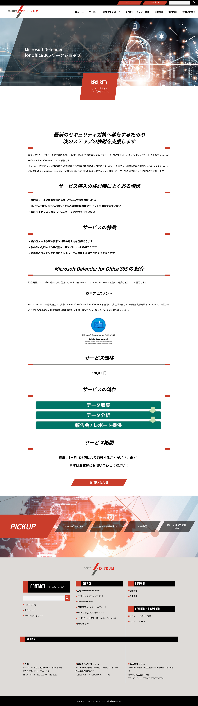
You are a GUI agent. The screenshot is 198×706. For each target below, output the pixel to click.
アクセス (129, 2)
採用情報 (172, 11)
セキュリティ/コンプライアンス (90, 612)
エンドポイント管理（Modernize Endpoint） (97, 618)
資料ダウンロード (111, 11)
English (155, 2)
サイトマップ (30, 610)
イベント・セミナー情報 (137, 11)
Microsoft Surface (74, 526)
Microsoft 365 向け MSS (176, 526)
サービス (93, 11)
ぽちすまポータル (108, 526)
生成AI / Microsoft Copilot (88, 590)
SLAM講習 (142, 526)
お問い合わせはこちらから (57, 587)
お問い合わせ (189, 11)
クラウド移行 (83, 623)
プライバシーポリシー (33, 615)
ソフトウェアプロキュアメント (90, 596)
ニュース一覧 (30, 604)
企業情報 (159, 11)
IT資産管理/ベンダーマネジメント (92, 607)
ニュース (79, 11)
